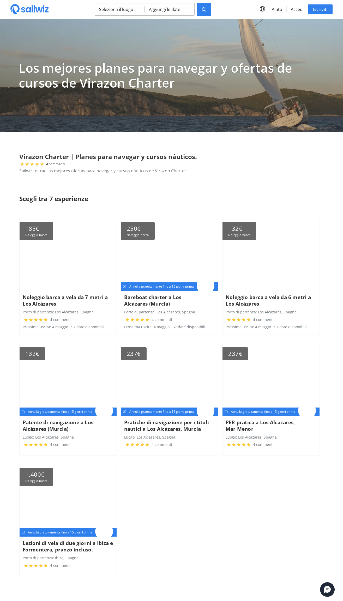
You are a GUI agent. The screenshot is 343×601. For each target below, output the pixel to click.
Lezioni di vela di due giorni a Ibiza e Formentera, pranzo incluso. (68, 546)
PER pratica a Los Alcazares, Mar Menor (260, 425)
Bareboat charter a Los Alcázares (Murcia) (152, 300)
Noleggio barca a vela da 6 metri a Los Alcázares (268, 300)
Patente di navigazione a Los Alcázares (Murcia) (58, 425)
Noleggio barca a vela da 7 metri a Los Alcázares (65, 300)
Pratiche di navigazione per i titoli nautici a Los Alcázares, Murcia (166, 425)
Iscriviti (320, 9)
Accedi (297, 9)
